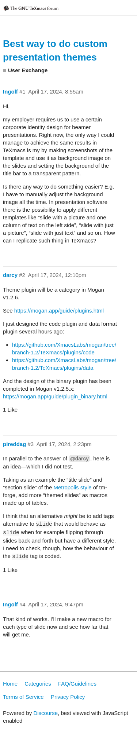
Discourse (45, 713)
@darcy (79, 458)
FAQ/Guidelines (77, 683)
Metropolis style (72, 487)
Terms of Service (23, 697)
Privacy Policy (68, 697)
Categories (37, 683)
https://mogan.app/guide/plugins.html (59, 310)
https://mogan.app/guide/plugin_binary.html (55, 396)
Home (10, 683)
